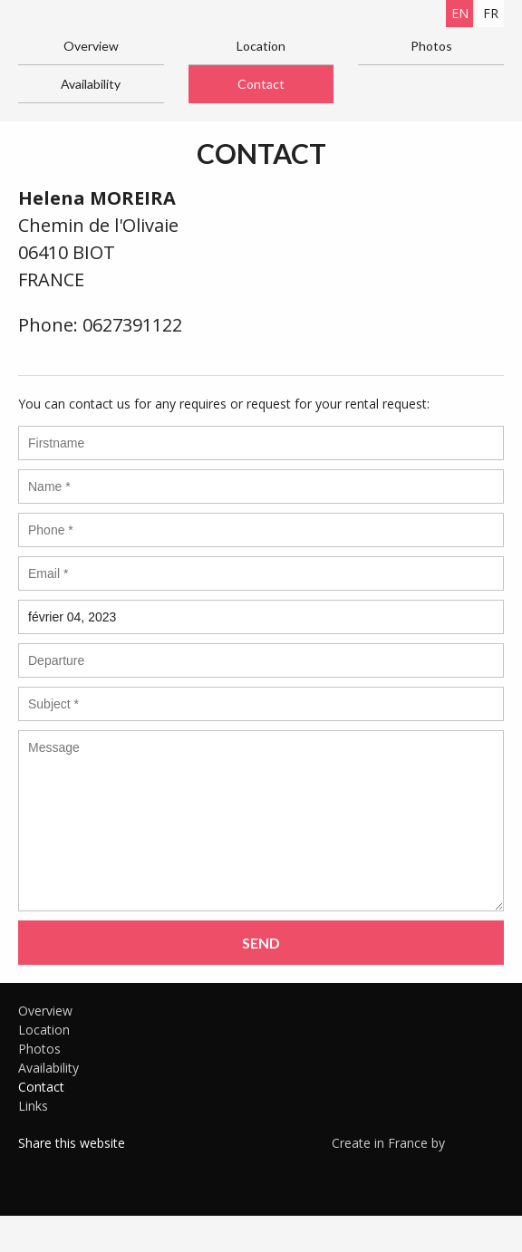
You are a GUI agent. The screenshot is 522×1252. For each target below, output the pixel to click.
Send (261, 942)
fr (490, 13)
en (460, 13)
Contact (261, 83)
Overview (91, 45)
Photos (431, 45)
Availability (91, 83)
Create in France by (418, 1142)
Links (33, 1105)
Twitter (58, 1166)
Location (261, 45)
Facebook (31, 1166)
